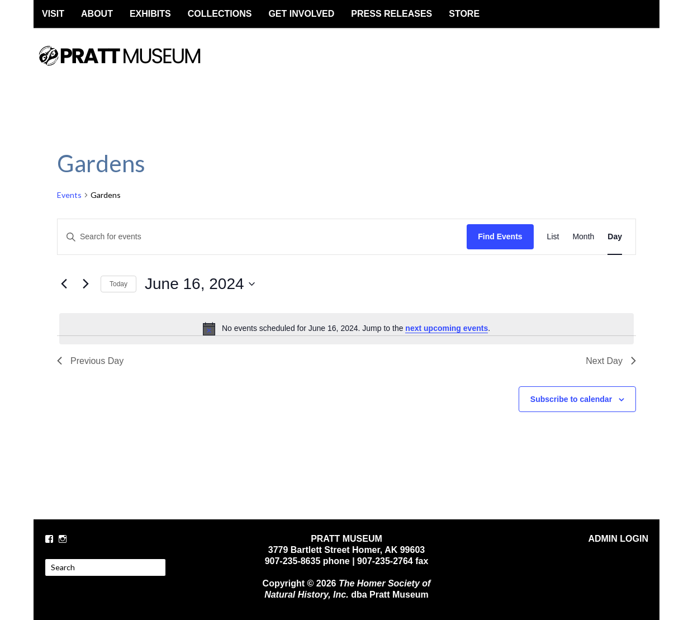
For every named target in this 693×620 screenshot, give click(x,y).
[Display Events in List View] (553, 236)
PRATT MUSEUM (131, 65)
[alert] (346, 328)
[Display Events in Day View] (614, 236)
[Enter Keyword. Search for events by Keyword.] (262, 236)
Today (118, 284)
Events (69, 195)
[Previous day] (63, 284)
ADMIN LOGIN (618, 538)
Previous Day (90, 361)
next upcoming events (446, 328)
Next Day (611, 361)
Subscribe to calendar (571, 399)
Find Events (500, 236)
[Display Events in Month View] (583, 236)
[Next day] (85, 284)
